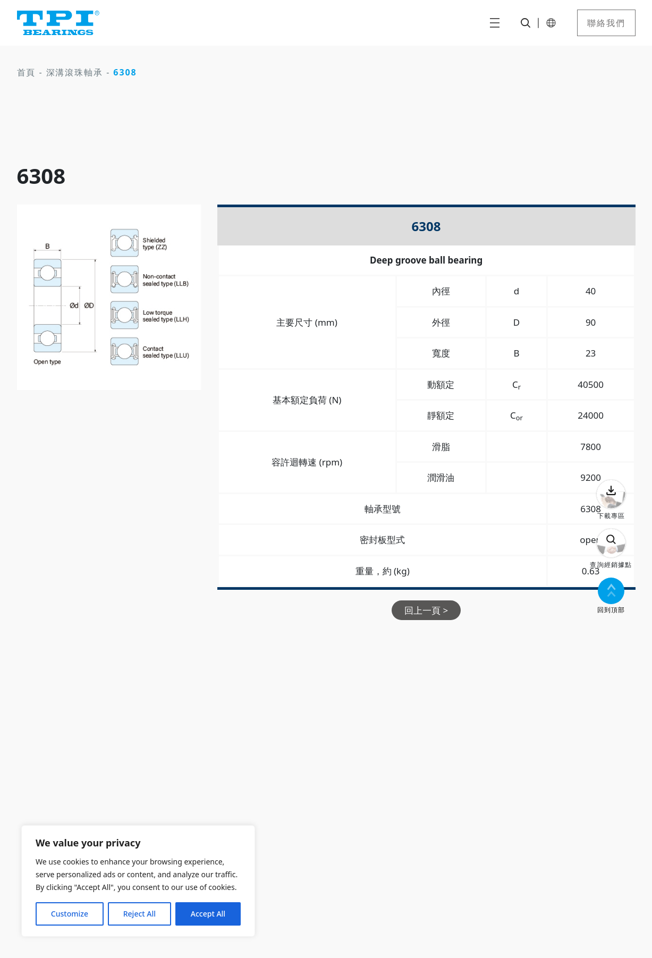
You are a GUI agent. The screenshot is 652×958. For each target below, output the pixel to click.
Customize (69, 914)
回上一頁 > (426, 610)
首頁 (26, 72)
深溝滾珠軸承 (75, 72)
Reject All (139, 914)
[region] (138, 881)
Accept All (208, 914)
